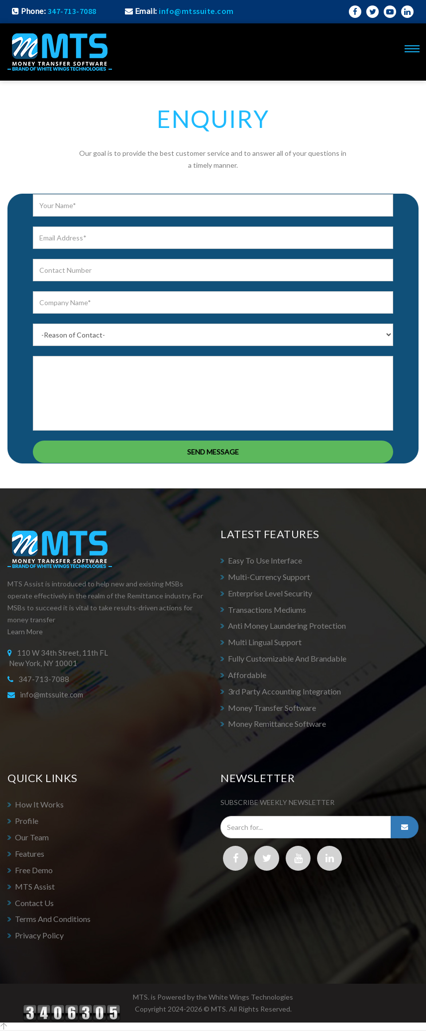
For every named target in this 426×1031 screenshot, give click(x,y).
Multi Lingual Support (265, 642)
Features (29, 853)
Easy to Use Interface (265, 560)
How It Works (39, 804)
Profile (26, 820)
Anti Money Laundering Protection (287, 625)
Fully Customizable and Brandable (287, 658)
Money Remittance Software (277, 723)
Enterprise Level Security (270, 593)
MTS (218, 1009)
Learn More (25, 631)
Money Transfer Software (272, 707)
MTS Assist (35, 886)
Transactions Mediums (267, 609)
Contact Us (34, 903)
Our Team (32, 837)
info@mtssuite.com (51, 694)
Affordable (247, 675)
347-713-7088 (72, 11)
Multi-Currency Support (269, 576)
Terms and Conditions (53, 918)
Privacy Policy (39, 935)
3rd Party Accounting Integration (284, 691)
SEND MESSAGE (213, 452)
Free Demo (34, 870)
